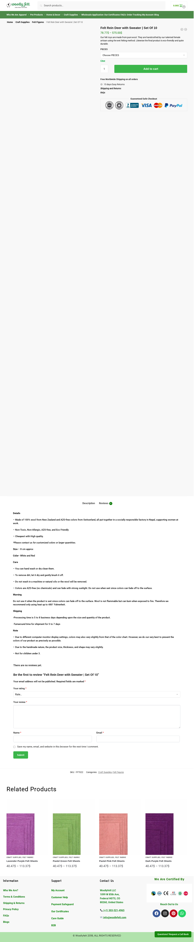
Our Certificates (60, 909)
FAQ (102, 90)
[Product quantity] (104, 67)
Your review (20, 700)
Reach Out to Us (169, 902)
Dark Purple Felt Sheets (158, 859)
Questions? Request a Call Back (173, 934)
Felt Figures (38, 20)
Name (17, 730)
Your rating (19, 686)
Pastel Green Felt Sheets (66, 859)
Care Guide (57, 916)
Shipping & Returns (13, 901)
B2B (53, 923)
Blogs (6, 920)
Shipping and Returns (110, 86)
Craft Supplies (22, 20)
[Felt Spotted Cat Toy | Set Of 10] (185, 27)
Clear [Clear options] (102, 59)
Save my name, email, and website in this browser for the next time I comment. (58, 744)
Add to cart (150, 67)
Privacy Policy (11, 907)
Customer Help (59, 895)
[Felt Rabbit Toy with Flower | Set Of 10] (181, 27)
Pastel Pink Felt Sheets (112, 859)
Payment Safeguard (62, 902)
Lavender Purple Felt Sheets (22, 859)
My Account (57, 888)
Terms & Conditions (14, 894)
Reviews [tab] (105, 501)
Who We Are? (10, 888)
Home (10, 20)
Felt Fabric (27, 856)
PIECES (104, 47)
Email (100, 730)
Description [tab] (88, 501)
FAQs (6, 913)
